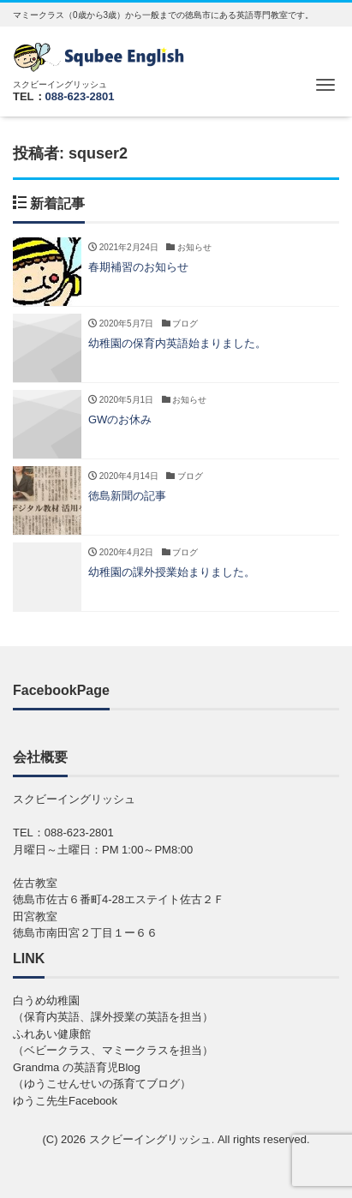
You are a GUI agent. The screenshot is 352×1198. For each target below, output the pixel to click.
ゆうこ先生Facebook (65, 1100)
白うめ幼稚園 (46, 1000)
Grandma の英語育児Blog (76, 1067)
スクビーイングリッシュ (150, 1139)
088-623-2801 (80, 96)
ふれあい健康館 (52, 1033)
